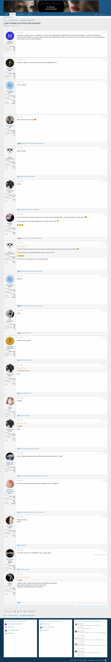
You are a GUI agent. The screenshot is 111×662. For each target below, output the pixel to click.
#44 (105, 116)
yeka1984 (7, 25)
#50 (105, 310)
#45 (105, 148)
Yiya (10, 319)
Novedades (20, 14)
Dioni (10, 157)
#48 (105, 242)
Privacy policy (91, 660)
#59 (105, 574)
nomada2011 (10, 91)
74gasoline (9, 347)
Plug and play (10, 627)
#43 (105, 82)
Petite (10, 407)
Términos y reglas (82, 660)
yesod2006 (9, 68)
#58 (105, 549)
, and (27, 176)
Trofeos (30, 14)
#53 (105, 397)
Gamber (9, 223)
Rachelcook (10, 633)
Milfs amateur (81, 631)
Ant (6, 28)
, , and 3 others (33, 143)
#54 (105, 420)
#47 (105, 214)
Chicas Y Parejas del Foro (84, 628)
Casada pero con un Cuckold (14, 624)
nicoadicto (10, 526)
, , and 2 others (31, 238)
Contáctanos (73, 660)
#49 (105, 275)
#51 (105, 337)
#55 (105, 453)
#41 (105, 32)
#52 (105, 364)
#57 (105, 516)
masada (9, 41)
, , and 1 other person (29, 209)
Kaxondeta (80, 624)
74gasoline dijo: (22, 368)
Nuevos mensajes (8, 17)
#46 (105, 181)
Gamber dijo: (21, 246)
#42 (105, 59)
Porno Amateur (81, 635)
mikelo (10, 583)
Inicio (6, 14)
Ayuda (98, 660)
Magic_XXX (9, 462)
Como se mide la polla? (13, 630)
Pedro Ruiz (9, 190)
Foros (12, 14)
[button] (25, 14)
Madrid (13, 103)
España (13, 503)
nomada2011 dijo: (22, 577)
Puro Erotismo (81, 641)
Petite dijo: (20, 423)
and (24, 415)
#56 (105, 480)
